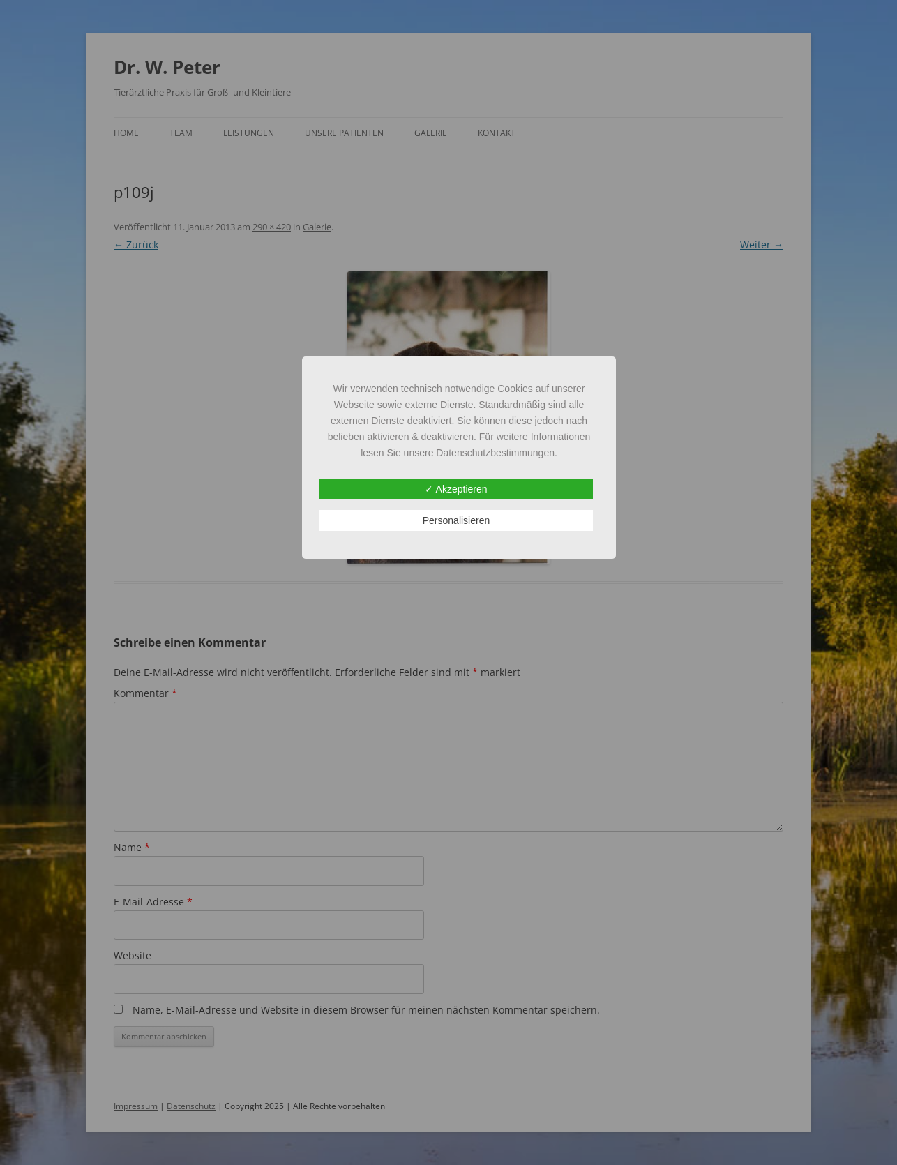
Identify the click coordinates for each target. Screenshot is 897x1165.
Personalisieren (456, 520)
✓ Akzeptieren (456, 489)
